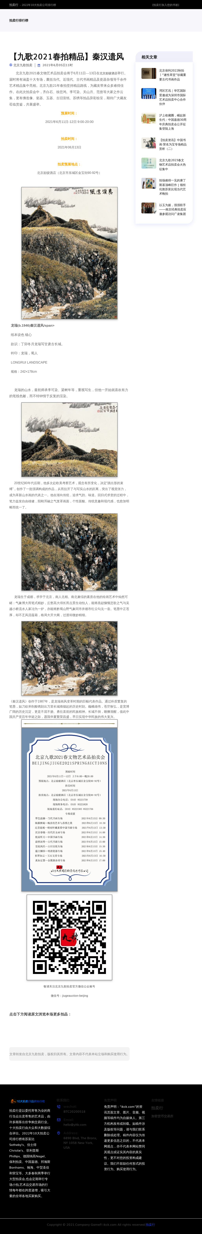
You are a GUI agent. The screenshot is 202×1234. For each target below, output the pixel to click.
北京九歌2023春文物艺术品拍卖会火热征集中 (172, 164)
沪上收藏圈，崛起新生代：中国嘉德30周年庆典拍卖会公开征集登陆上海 (172, 122)
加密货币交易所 (162, 1115)
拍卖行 (13, 4)
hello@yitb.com (75, 1124)
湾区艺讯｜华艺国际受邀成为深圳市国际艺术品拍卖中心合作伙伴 (172, 97)
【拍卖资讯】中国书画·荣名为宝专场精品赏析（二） (173, 144)
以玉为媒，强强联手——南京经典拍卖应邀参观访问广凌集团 (172, 209)
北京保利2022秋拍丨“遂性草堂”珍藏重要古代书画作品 (172, 74)
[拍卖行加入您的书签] (165, 5)
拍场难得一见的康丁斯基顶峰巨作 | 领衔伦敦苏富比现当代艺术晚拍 (172, 187)
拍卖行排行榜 (18, 20)
